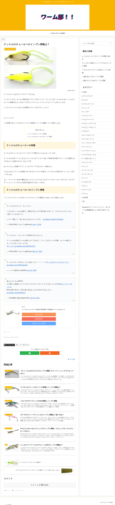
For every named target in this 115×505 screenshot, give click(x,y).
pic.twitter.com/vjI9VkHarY (16, 293)
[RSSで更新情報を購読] (42, 347)
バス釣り (26, 339)
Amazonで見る (30, 314)
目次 (37, 130)
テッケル (19, 339)
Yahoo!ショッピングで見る (64, 314)
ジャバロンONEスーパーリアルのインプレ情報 (96, 64)
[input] (97, 44)
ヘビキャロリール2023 (105, 499)
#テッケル (10, 247)
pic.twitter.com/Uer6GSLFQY (25, 247)
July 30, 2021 (35, 298)
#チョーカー (64, 263)
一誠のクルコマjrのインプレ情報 (93, 80)
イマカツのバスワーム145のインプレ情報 (96, 71)
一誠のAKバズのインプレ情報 (93, 76)
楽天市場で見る (47, 314)
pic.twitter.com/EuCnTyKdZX (53, 220)
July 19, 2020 (31, 271)
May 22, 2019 (37, 252)
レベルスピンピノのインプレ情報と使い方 (96, 57)
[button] (110, 43)
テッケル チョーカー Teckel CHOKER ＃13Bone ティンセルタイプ (43, 310)
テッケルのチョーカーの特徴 (37, 134)
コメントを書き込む (40, 482)
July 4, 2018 (36, 225)
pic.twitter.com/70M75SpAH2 (17, 265)
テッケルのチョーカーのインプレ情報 (40, 137)
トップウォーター (9, 339)
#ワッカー (56, 263)
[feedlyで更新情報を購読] (37, 347)
